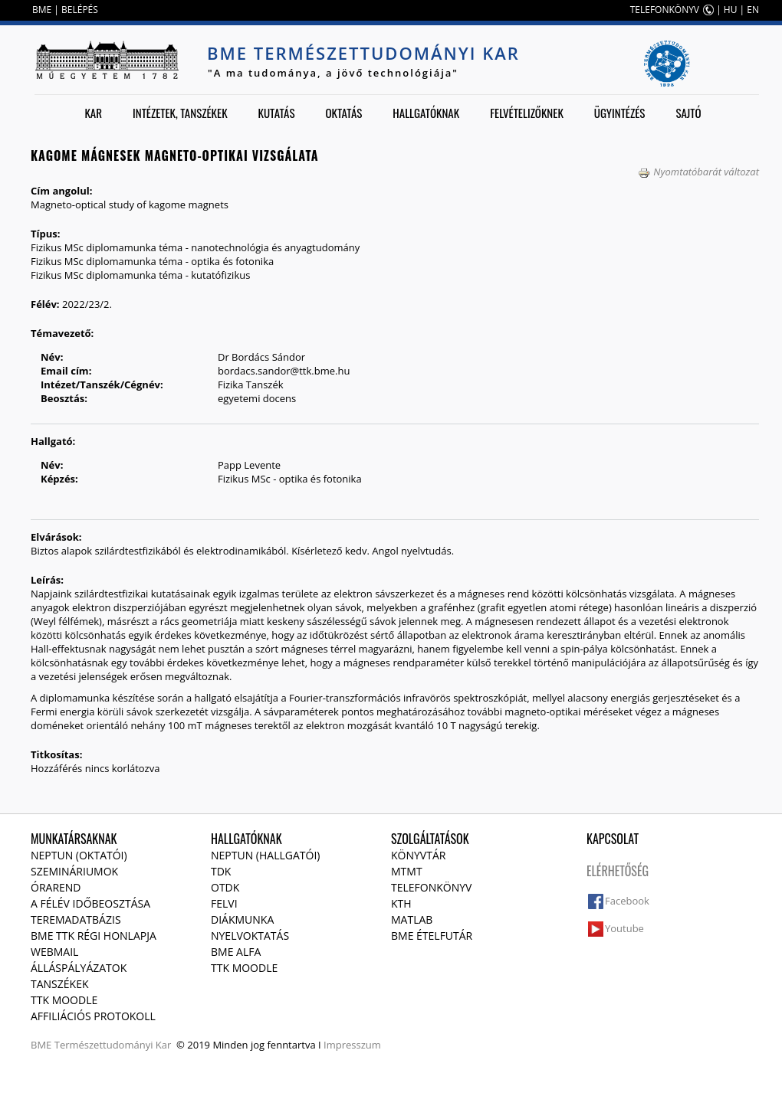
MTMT (406, 871)
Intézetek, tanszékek (180, 112)
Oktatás (343, 112)
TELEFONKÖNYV (664, 9)
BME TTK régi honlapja (93, 935)
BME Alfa (236, 951)
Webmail (54, 951)
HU (731, 9)
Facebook (627, 901)
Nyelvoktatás (250, 935)
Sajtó (688, 112)
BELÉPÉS (79, 9)
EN (753, 9)
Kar (93, 112)
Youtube (624, 928)
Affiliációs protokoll (93, 1016)
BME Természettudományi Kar (363, 52)
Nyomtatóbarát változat (698, 171)
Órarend (56, 887)
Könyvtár (418, 855)
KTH (401, 903)
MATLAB (411, 919)
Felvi (224, 903)
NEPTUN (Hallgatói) (265, 855)
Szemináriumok (74, 871)
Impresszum (352, 1045)
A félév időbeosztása (90, 903)
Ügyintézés (620, 112)
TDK (221, 871)
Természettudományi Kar (113, 1045)
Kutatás (276, 112)
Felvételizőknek (527, 112)
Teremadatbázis (76, 919)
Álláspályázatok (79, 967)
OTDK (225, 887)
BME (41, 9)
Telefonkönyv (431, 887)
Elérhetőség (617, 871)
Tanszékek (60, 984)
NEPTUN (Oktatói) (79, 855)
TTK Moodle (64, 1000)
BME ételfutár (431, 935)
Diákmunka (242, 919)
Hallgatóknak (426, 112)
